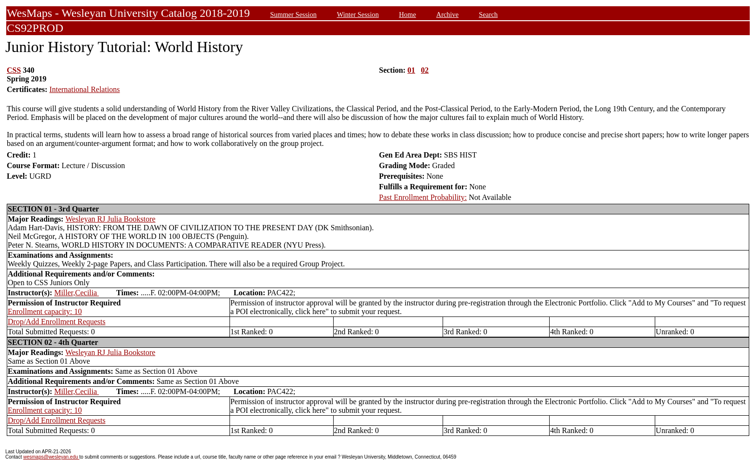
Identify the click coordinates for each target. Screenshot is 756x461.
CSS (14, 70)
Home (407, 14)
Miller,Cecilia (76, 293)
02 (425, 70)
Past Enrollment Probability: (423, 197)
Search (488, 14)
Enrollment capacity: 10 (45, 311)
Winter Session (358, 14)
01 (411, 70)
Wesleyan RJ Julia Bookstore (111, 219)
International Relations (84, 89)
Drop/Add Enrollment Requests (57, 321)
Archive (447, 14)
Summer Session (293, 14)
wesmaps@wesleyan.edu (51, 457)
